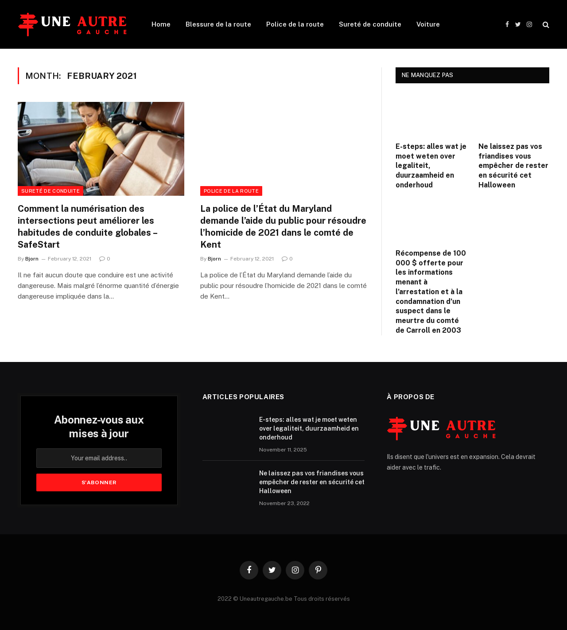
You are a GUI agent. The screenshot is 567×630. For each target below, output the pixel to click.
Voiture (428, 24)
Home (161, 24)
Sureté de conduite (370, 24)
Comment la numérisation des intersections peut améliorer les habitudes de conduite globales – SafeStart (87, 226)
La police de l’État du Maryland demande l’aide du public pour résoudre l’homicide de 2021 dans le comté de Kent (283, 226)
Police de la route (295, 24)
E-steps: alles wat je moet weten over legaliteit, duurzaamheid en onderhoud (431, 165)
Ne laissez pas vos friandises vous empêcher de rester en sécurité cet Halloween (513, 165)
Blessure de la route (218, 24)
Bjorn (32, 259)
